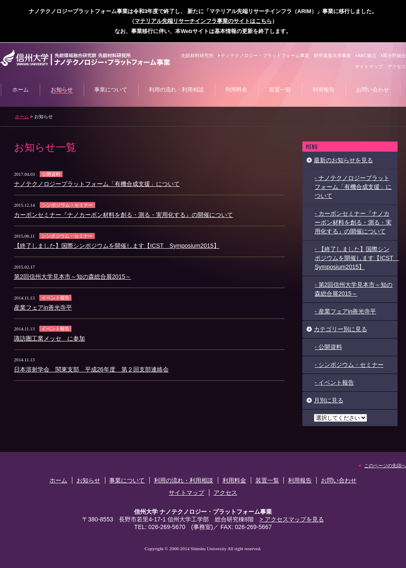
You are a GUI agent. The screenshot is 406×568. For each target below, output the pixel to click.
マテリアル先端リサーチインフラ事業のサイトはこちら (203, 21)
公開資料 (51, 174)
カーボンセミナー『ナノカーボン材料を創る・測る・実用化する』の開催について (123, 214)
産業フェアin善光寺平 (43, 307)
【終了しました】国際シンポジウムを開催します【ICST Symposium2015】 (116, 245)
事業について (127, 480)
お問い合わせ (339, 480)
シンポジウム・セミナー (67, 205)
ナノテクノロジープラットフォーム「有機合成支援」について (97, 183)
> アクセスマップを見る (292, 519)
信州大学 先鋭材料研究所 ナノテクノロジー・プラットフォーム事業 (85, 57)
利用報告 (300, 480)
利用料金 (234, 480)
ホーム (22, 116)
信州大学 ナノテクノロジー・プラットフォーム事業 (203, 511)
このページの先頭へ (385, 465)
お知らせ (88, 480)
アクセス (396, 66)
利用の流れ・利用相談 (183, 480)
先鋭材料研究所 (197, 55)
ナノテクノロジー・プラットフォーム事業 (263, 55)
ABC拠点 (366, 55)
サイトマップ (369, 66)
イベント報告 (55, 297)
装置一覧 (267, 480)
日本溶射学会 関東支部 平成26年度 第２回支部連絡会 (91, 369)
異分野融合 (393, 55)
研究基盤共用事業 (332, 55)
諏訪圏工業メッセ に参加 (49, 338)
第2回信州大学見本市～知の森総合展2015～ (72, 276)
